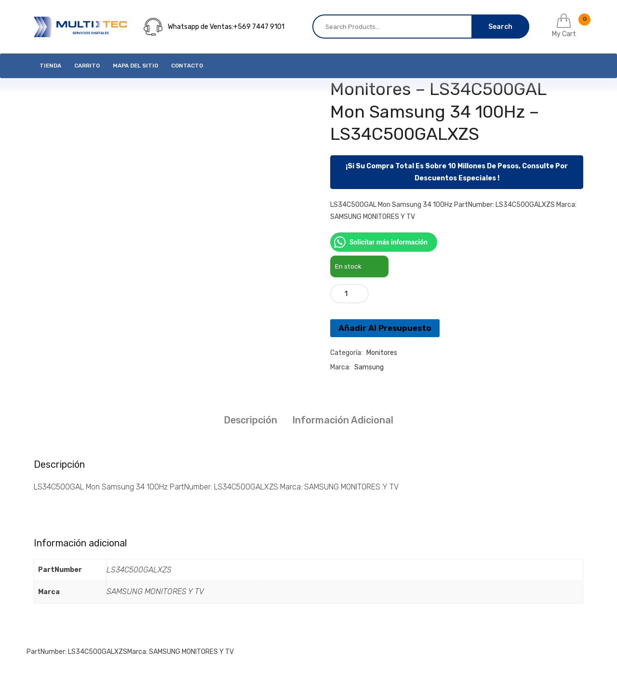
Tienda (50, 65)
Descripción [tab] (250, 420)
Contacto (187, 65)
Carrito (87, 65)
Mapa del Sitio (135, 65)
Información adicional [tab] (342, 420)
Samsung (369, 367)
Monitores (381, 353)
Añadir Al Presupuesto (384, 328)
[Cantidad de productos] (349, 293)
